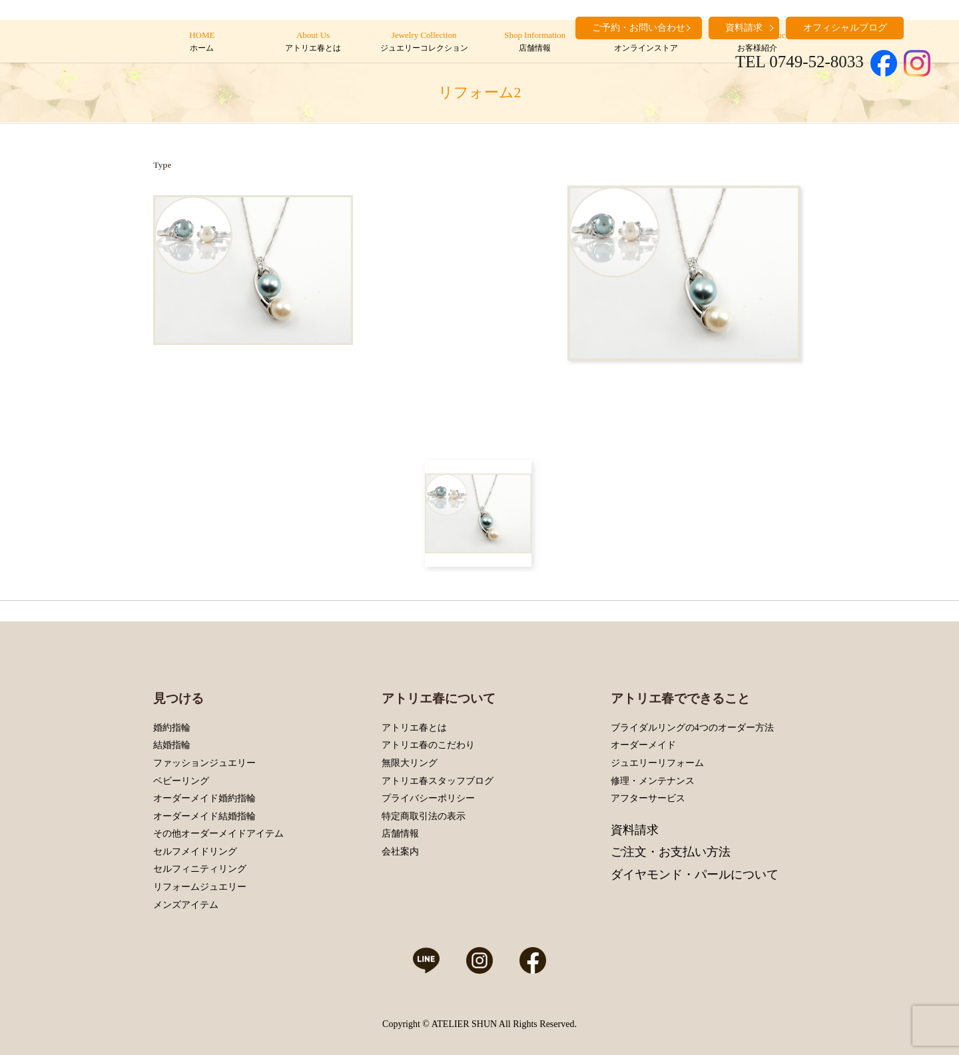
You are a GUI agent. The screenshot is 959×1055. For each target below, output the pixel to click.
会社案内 (400, 852)
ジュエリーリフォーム (657, 763)
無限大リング (410, 763)
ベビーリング (181, 781)
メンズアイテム (185, 905)
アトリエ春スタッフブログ (437, 781)
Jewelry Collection (424, 42)
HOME (202, 42)
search (920, 27)
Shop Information (535, 42)
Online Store (646, 42)
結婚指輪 (171, 745)
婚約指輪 (171, 728)
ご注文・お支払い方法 (671, 852)
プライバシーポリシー (428, 798)
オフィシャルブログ (845, 28)
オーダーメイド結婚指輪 (204, 816)
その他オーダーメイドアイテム (218, 834)
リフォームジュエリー (199, 887)
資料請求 (635, 830)
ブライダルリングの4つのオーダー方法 (692, 728)
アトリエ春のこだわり (428, 745)
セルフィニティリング (199, 869)
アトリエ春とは (414, 728)
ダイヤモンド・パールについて (695, 874)
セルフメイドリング (195, 852)
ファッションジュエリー (204, 763)
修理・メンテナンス (653, 781)
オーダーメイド (643, 745)
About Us (313, 42)
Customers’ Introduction (757, 42)
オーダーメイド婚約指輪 (204, 798)
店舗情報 (400, 834)
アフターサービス (648, 798)
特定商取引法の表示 (424, 816)
